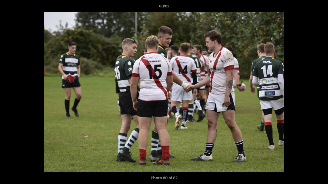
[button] (319, 7)
